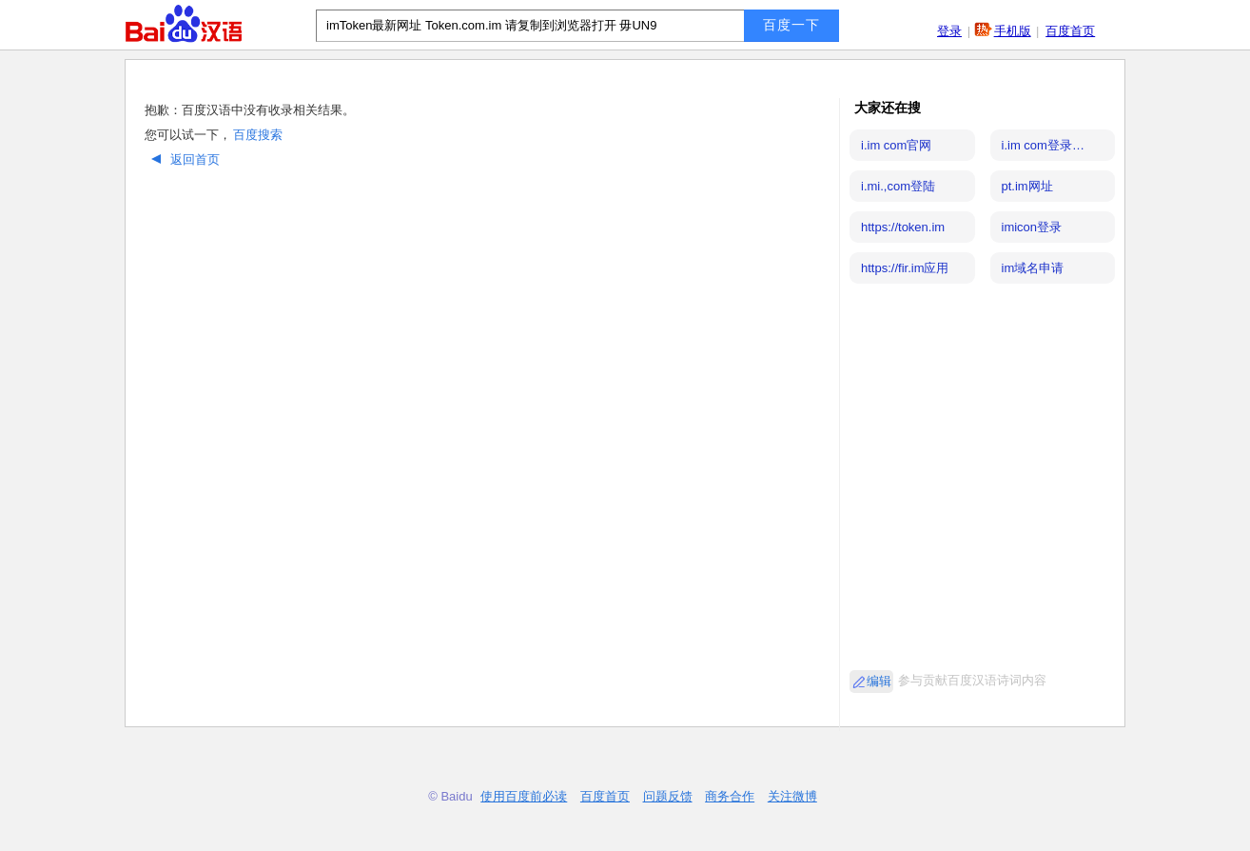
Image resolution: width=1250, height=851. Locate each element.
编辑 (879, 681)
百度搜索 (258, 135)
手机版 (1012, 31)
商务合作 (729, 796)
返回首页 (183, 159)
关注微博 (792, 796)
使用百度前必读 (523, 796)
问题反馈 (668, 796)
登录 (949, 31)
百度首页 (1070, 31)
